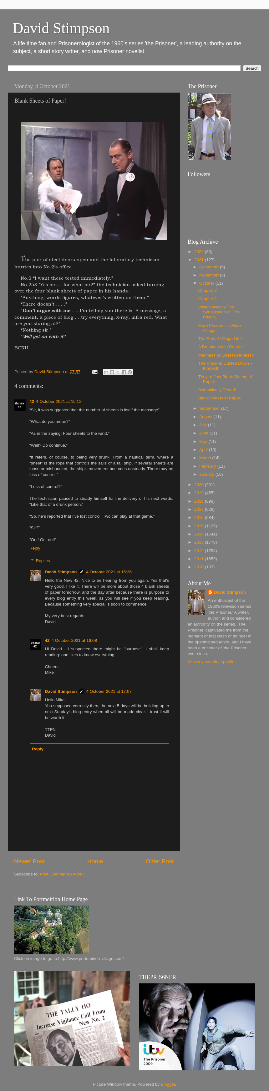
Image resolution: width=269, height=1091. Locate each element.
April (204, 449)
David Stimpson (61, 28)
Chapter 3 (207, 290)
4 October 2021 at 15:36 (109, 572)
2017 (199, 509)
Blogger (168, 1084)
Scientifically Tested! (217, 390)
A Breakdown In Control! (221, 346)
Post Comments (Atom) (62, 874)
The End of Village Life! (220, 338)
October (207, 283)
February (208, 466)
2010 (199, 567)
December (209, 267)
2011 (199, 558)
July (203, 425)
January (207, 474)
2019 (199, 492)
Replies (43, 560)
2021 (199, 259)
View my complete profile (211, 661)
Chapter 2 (207, 299)
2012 (199, 550)
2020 (199, 484)
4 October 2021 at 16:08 (74, 640)
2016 (199, 517)
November (209, 275)
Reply (34, 548)
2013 (199, 542)
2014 (199, 534)
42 (31, 401)
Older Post (160, 861)
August (206, 416)
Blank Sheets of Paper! (219, 398)
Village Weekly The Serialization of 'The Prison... (219, 312)
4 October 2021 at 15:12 (59, 401)
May (203, 441)
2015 (199, 526)
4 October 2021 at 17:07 (109, 691)
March (205, 457)
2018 (199, 501)
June (204, 433)
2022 (199, 251)
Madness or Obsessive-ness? (226, 355)
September (210, 408)
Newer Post (29, 861)
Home (95, 861)
